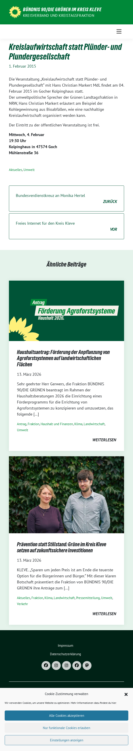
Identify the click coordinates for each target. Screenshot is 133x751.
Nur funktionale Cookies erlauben (66, 733)
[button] (126, 699)
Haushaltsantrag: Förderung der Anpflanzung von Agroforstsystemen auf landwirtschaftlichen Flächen (63, 358)
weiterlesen (104, 439)
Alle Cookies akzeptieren (66, 720)
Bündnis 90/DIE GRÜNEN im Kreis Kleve (62, 9)
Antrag (21, 424)
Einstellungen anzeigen (66, 745)
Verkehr (22, 604)
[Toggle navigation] (119, 31)
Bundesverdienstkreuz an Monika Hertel (66, 199)
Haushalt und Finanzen (57, 424)
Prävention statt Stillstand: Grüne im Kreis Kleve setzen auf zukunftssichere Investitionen (61, 547)
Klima (78, 424)
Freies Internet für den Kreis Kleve (66, 226)
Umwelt (29, 170)
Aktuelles (15, 170)
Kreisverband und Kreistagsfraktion (58, 15)
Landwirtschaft (94, 424)
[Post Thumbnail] (66, 310)
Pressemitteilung (88, 598)
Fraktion (33, 424)
